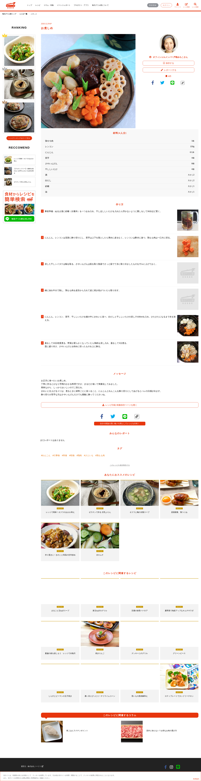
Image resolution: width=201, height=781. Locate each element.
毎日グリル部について (100, 5)
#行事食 (56, 455)
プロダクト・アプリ (81, 5)
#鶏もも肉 (100, 455)
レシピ (37, 5)
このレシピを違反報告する (120, 465)
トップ (29, 5)
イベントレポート (63, 5)
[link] (24, 14)
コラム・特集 (49, 5)
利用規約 (196, 779)
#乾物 (71, 455)
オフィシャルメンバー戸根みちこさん (168, 57)
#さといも (88, 455)
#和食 (64, 455)
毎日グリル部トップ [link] (9, 14)
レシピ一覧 (24, 14)
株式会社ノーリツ (35, 766)
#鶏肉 (79, 455)
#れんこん (45, 455)
